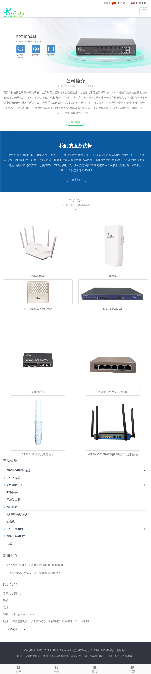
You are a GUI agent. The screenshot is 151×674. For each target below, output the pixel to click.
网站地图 (121, 650)
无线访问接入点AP (17, 514)
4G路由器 (12, 492)
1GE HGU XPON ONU (38, 308)
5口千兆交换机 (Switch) (113, 391)
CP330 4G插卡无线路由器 (38, 454)
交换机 (10, 521)
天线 (9, 543)
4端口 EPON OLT (113, 308)
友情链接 (12, 629)
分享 (19, 668)
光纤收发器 (38, 391)
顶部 (132, 668)
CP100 (113, 275)
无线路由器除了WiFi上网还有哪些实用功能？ (33, 573)
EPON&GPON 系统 (18, 470)
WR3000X (37, 275)
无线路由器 (13, 499)
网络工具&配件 (15, 536)
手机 (57, 668)
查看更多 (75, 122)
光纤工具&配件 (15, 528)
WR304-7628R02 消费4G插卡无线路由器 (113, 454)
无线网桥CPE (14, 485)
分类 (94, 668)
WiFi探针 (11, 506)
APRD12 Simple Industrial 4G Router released (34, 564)
